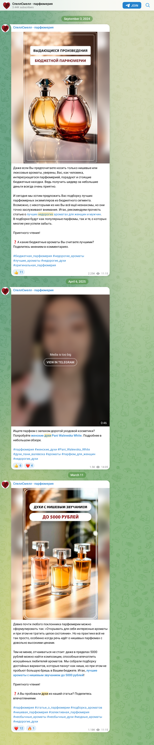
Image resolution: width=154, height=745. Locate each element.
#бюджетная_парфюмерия (32, 256)
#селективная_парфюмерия (69, 712)
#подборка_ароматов (86, 707)
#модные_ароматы (88, 717)
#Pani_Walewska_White (74, 449)
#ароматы (53, 454)
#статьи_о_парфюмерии (52, 707)
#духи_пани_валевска (29, 454)
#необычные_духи (60, 717)
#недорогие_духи (53, 260)
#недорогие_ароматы (68, 256)
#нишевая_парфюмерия (30, 712)
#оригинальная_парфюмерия (34, 265)
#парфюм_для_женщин (78, 454)
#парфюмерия (23, 449)
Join (132, 5)
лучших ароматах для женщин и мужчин (64, 214)
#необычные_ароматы (29, 717)
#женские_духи (46, 449)
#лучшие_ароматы (26, 260)
